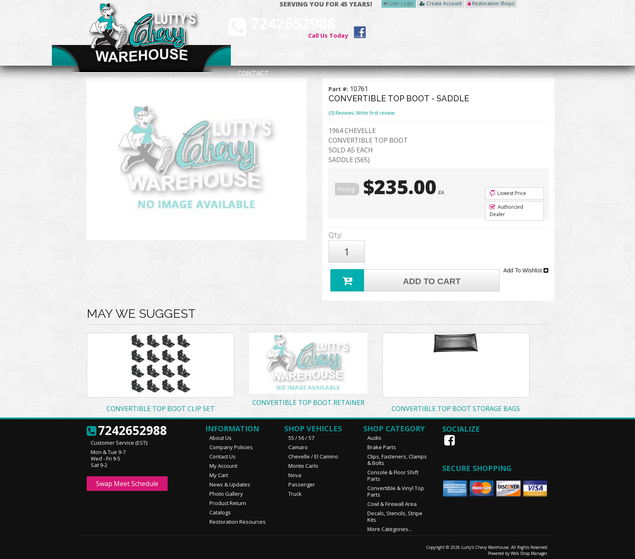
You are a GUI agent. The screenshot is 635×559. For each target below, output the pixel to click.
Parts (243, 55)
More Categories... (389, 525)
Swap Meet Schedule (127, 479)
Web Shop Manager (529, 550)
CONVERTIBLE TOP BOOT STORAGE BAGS (456, 405)
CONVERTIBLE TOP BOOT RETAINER (308, 398)
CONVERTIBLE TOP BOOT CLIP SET (161, 405)
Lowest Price (508, 193)
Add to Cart (397, 276)
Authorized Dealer (506, 210)
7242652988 (127, 427)
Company (286, 55)
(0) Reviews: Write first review (361, 112)
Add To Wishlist (525, 267)
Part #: (339, 89)
